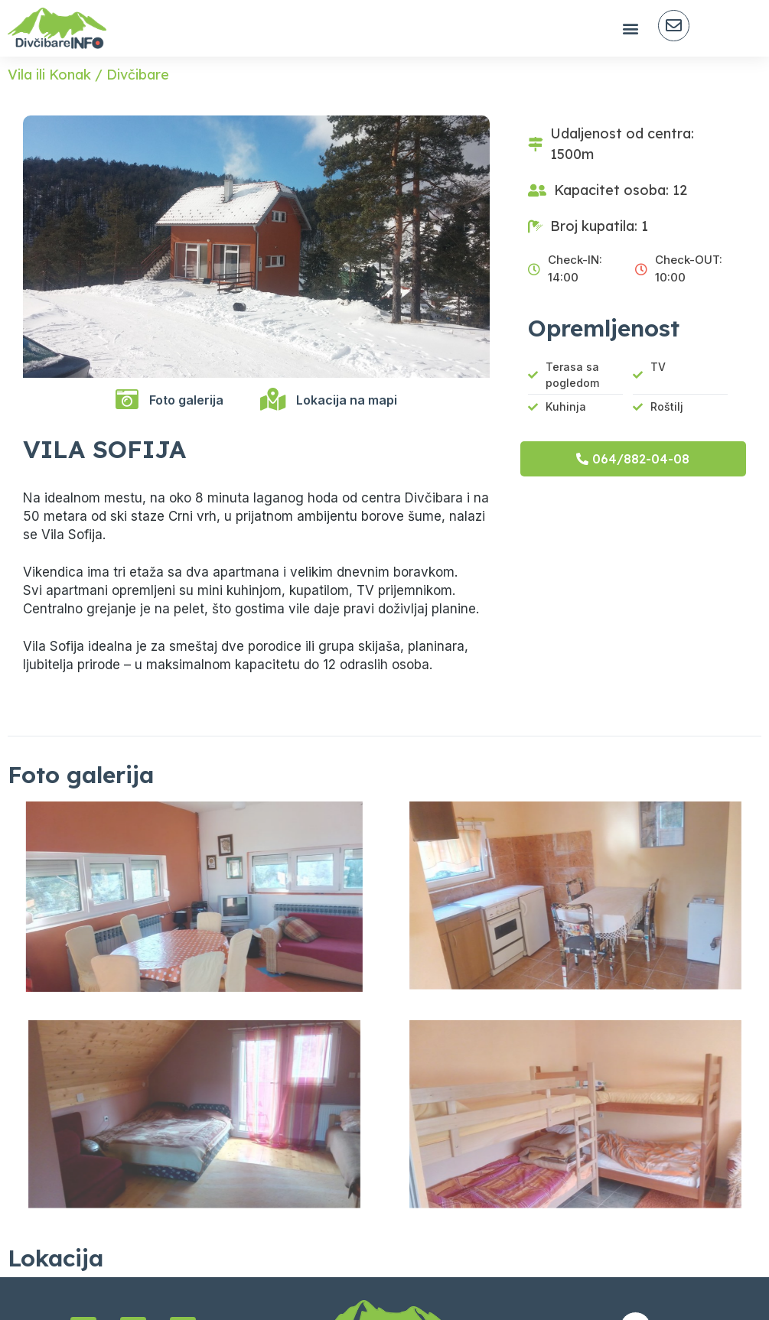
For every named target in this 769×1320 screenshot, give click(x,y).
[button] (630, 28)
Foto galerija (186, 400)
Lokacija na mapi (346, 400)
